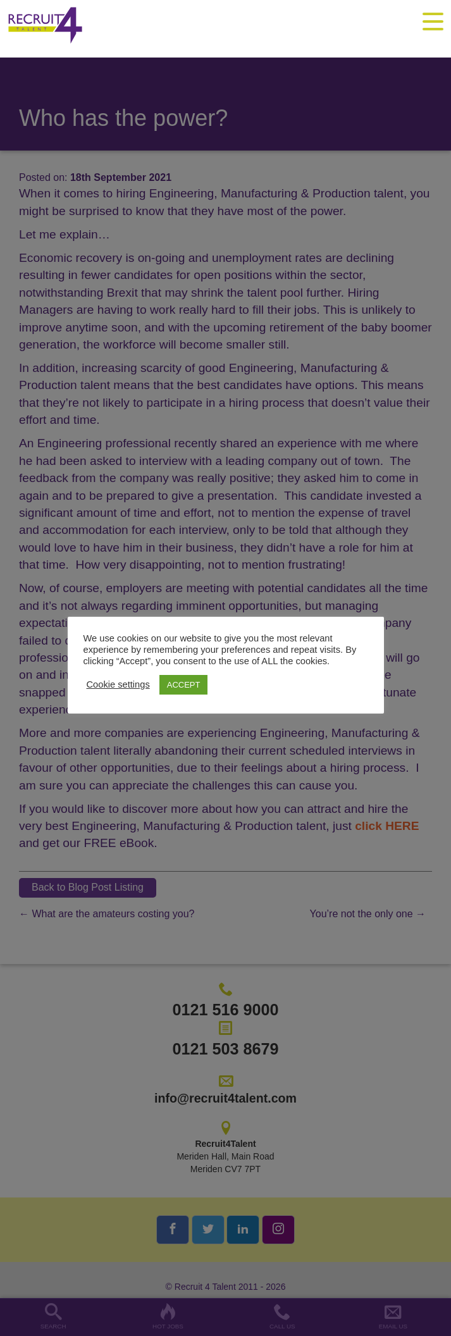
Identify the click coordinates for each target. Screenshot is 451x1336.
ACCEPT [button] (184, 685)
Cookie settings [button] (118, 684)
